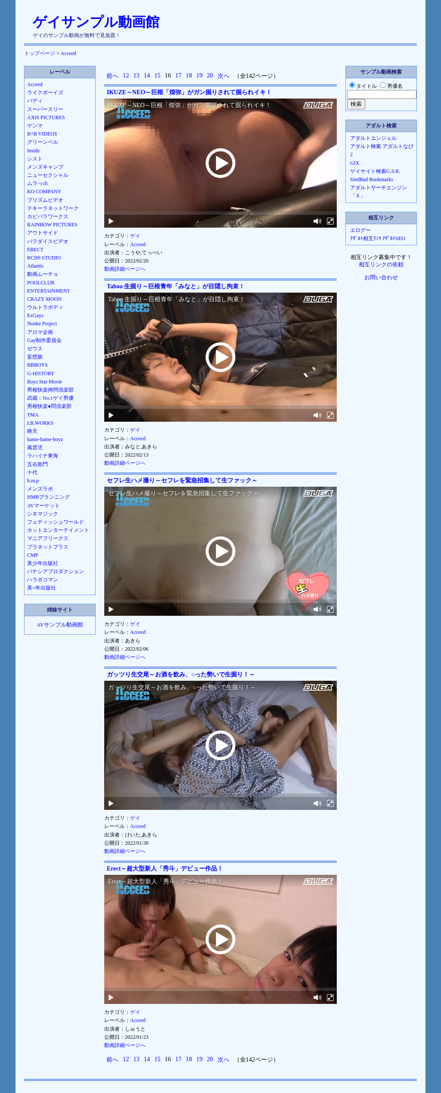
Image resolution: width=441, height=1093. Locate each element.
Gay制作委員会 (44, 340)
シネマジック (42, 514)
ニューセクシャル (47, 175)
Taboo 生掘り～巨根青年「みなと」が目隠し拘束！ (176, 286)
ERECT (35, 250)
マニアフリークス (47, 538)
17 (178, 75)
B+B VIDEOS (42, 134)
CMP (32, 555)
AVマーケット (43, 506)
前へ (112, 75)
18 (189, 75)
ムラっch (37, 183)
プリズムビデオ (45, 200)
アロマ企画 (40, 332)
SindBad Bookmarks (371, 179)
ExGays (35, 315)
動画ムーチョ (42, 274)
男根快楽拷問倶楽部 (50, 390)
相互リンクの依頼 (381, 265)
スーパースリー (45, 109)
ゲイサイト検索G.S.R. (375, 171)
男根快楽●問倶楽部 (49, 406)
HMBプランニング (48, 497)
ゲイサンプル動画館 (96, 22)
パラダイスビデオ (47, 241)
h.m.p (33, 481)
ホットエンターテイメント (58, 530)
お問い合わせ (381, 278)
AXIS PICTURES (46, 117)
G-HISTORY (41, 374)
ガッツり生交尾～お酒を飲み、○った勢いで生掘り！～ (181, 674)
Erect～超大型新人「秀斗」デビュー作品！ (165, 868)
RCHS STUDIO (44, 258)
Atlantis (35, 266)
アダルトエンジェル (373, 138)
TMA (33, 415)
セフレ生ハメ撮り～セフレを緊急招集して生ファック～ (182, 480)
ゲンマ (35, 126)
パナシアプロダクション (55, 571)
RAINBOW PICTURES (52, 225)
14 (147, 75)
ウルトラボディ (45, 307)
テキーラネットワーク (53, 208)
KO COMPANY (44, 191)
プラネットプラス (47, 547)
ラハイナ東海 (42, 456)
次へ (223, 75)
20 (210, 75)
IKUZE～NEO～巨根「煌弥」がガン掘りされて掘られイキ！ (189, 92)
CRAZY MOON (44, 299)
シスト (35, 159)
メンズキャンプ (45, 167)
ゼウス (35, 349)
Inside (33, 151)
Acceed (68, 53)
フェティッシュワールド (55, 522)
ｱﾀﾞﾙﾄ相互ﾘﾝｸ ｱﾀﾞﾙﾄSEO (377, 238)
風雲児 (35, 448)
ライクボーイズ (45, 93)
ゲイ (135, 236)
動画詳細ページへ (125, 269)
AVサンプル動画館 (60, 625)
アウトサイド (42, 233)
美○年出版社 (41, 588)
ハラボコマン (42, 580)
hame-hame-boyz (45, 439)
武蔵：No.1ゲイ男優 (50, 398)
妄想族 (35, 357)
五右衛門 (37, 464)
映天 (32, 431)
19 (199, 75)
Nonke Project (42, 324)
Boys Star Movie (44, 382)
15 (157, 75)
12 (126, 75)
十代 (32, 472)
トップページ (39, 53)
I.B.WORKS (40, 423)
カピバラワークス (47, 216)
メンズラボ (40, 489)
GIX (354, 163)
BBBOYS (37, 365)
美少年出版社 (42, 563)
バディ (35, 101)
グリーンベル (42, 142)
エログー (360, 230)
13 (136, 75)
